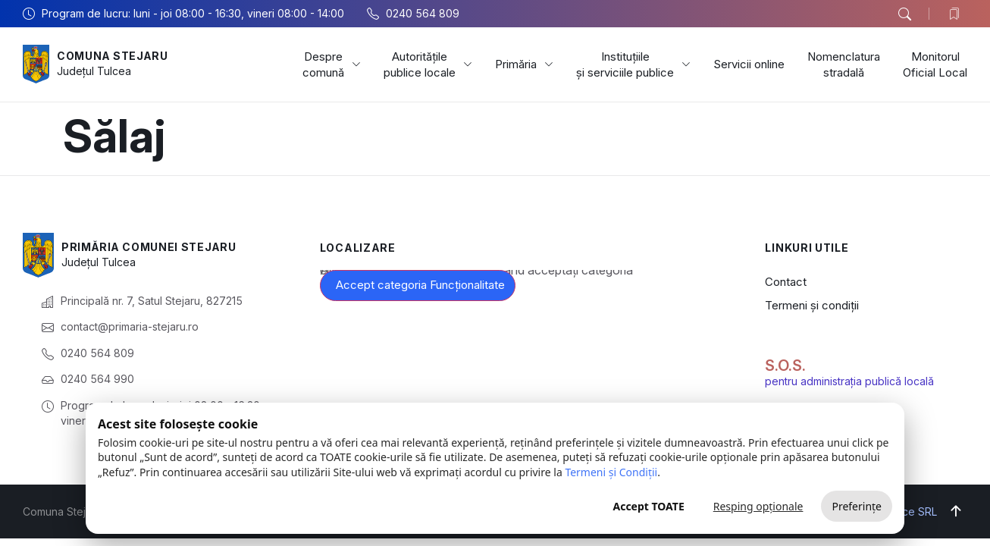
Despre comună (331, 64)
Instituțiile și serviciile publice (633, 64)
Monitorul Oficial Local (935, 64)
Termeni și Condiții (611, 472)
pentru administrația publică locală (849, 381)
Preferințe (857, 506)
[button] (904, 14)
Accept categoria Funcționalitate (420, 285)
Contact (786, 282)
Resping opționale (758, 506)
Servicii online (749, 64)
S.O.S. (785, 365)
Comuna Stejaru (113, 55)
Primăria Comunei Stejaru (150, 246)
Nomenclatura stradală (843, 64)
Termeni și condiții (812, 305)
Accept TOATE (648, 506)
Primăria (524, 64)
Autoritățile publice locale (428, 64)
